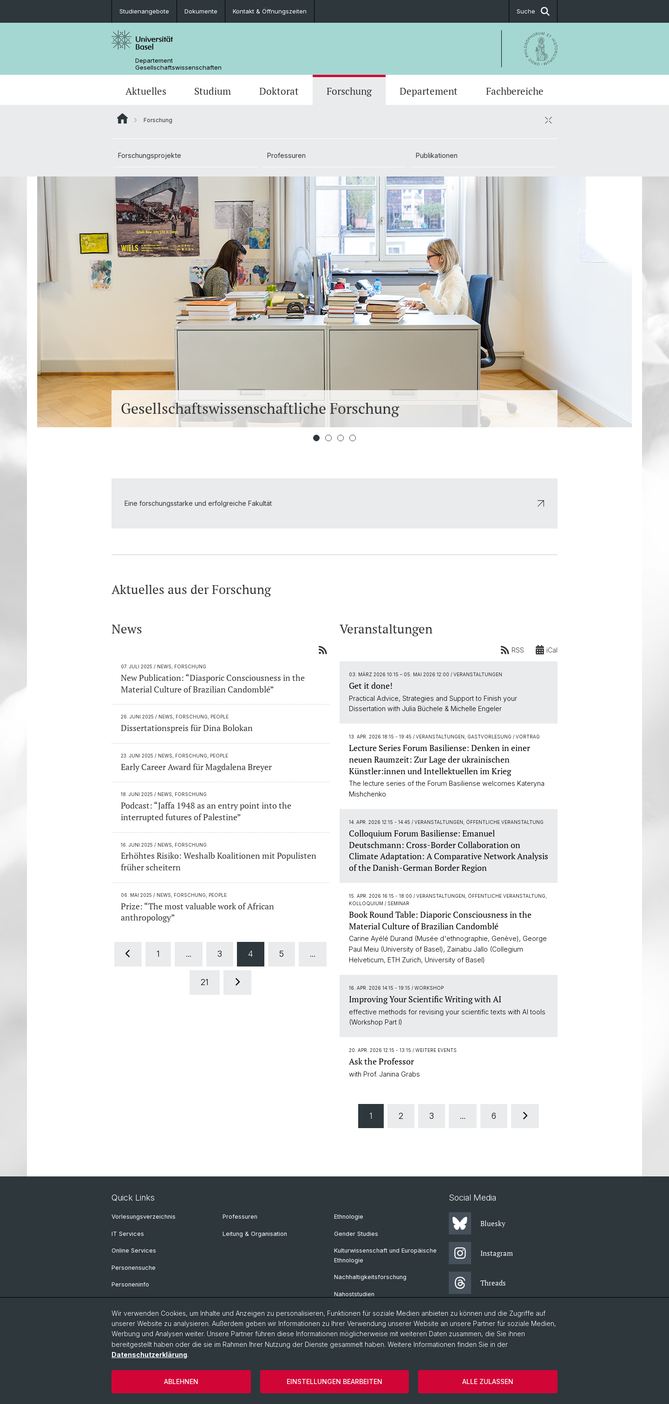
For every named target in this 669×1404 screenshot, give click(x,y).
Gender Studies (356, 1233)
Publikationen (437, 155)
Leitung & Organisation (255, 1233)
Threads (477, 1283)
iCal (546, 649)
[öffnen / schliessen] (548, 120)
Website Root (122, 118)
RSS (512, 649)
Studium (212, 91)
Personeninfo (130, 1284)
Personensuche (134, 1267)
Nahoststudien (354, 1294)
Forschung (349, 91)
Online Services (134, 1250)
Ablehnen (181, 1381)
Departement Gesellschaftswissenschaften (178, 64)
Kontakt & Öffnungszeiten (270, 11)
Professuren (286, 155)
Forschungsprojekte (149, 155)
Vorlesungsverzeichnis (144, 1216)
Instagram (481, 1253)
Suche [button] (533, 11)
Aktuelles (145, 91)
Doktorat (279, 91)
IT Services (128, 1233)
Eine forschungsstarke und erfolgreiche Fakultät (334, 503)
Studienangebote (144, 11)
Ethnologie (348, 1216)
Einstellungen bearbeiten (334, 1381)
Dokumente (200, 11)
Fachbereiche (515, 91)
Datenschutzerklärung (149, 1354)
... (188, 954)
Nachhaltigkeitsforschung (370, 1276)
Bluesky (477, 1223)
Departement (429, 91)
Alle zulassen (487, 1381)
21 (205, 982)
